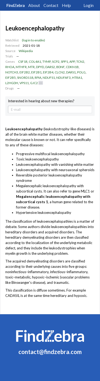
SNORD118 (25, 78)
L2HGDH (11, 83)
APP (72, 62)
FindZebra (15, 5)
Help (66, 5)
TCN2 (80, 62)
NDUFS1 (49, 78)
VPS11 (24, 83)
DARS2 (50, 67)
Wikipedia (26, 51)
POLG (81, 72)
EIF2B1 (36, 72)
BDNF (60, 67)
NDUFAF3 (63, 78)
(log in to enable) (33, 40)
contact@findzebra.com (50, 351)
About (34, 5)
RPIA (38, 78)
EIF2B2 (24, 72)
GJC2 (34, 83)
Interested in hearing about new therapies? (41, 101)
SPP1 (64, 62)
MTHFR (21, 67)
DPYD (40, 67)
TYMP (46, 62)
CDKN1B (72, 67)
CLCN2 (60, 72)
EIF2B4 (48, 72)
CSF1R (22, 62)
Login (88, 5)
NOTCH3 (11, 72)
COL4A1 (35, 62)
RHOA (9, 67)
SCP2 (55, 62)
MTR (31, 67)
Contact (50, 5)
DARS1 (71, 72)
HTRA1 (77, 78)
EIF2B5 (10, 78)
